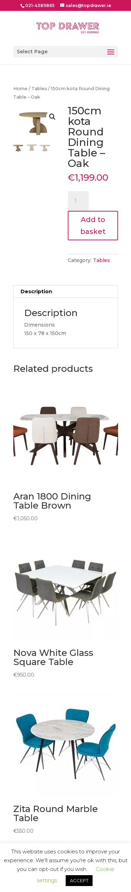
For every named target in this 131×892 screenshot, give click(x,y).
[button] (52, 116)
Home (20, 88)
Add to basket (92, 225)
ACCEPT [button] (79, 880)
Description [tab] (36, 291)
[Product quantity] (78, 201)
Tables (39, 88)
